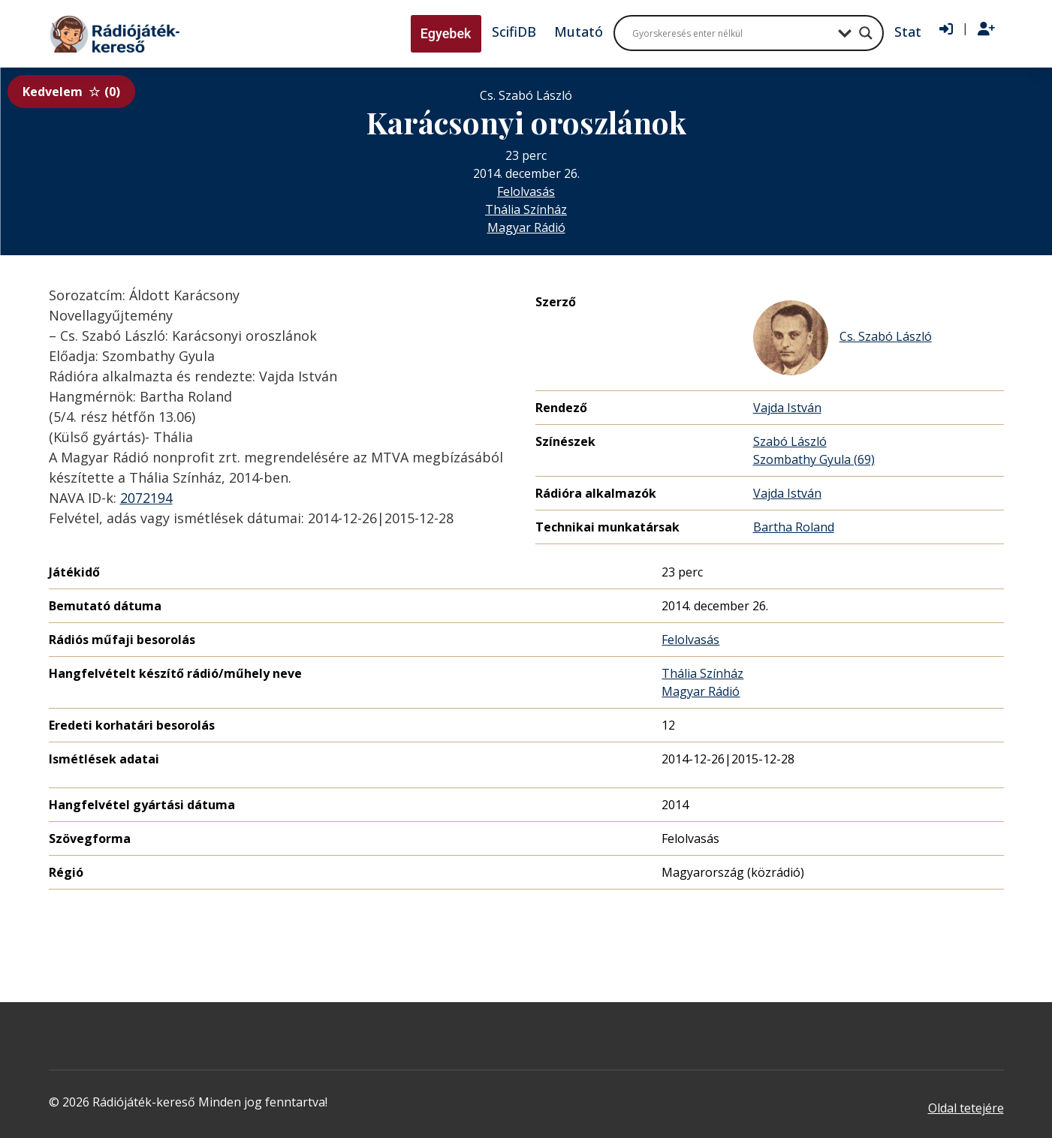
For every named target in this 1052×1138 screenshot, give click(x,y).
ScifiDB (514, 32)
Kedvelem (71, 92)
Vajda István (787, 407)
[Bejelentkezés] (946, 29)
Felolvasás (526, 191)
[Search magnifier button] (865, 33)
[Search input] (731, 33)
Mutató (578, 32)
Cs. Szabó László (842, 337)
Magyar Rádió (526, 227)
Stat (907, 32)
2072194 (146, 498)
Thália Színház (526, 209)
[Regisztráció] (986, 29)
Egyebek (446, 33)
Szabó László (790, 441)
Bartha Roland (793, 527)
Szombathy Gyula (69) (814, 459)
